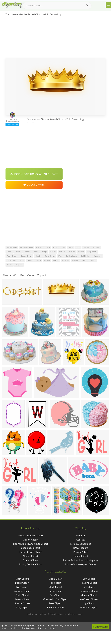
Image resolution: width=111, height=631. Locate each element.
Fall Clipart (55, 582)
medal (9, 264)
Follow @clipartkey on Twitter (80, 564)
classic (56, 260)
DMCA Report (80, 547)
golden (39, 247)
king (78, 247)
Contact (80, 539)
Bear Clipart (55, 603)
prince (38, 260)
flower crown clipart (30, 551)
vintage (75, 260)
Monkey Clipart (89, 595)
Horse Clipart (55, 590)
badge (44, 251)
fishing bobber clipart (30, 564)
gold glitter (85, 256)
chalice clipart (30, 539)
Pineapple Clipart (89, 590)
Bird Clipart (89, 586)
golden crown (71, 256)
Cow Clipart (89, 578)
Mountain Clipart (89, 607)
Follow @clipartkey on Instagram (80, 560)
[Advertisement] (55, 37)
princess (96, 247)
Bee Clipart (55, 595)
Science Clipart (22, 603)
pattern (62, 251)
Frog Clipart (22, 586)
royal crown (50, 256)
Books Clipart (22, 582)
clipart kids (11, 260)
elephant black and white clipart (30, 543)
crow (63, 247)
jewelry (71, 251)
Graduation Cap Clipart (55, 599)
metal (70, 247)
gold (22, 260)
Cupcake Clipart (22, 590)
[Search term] (57, 5)
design (47, 260)
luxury (53, 251)
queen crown (26, 256)
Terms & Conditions (80, 543)
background (12, 247)
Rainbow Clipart (55, 607)
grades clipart (30, 560)
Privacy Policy (80, 551)
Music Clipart (22, 599)
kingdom (97, 256)
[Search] (87, 6)
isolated (65, 260)
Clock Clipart (55, 586)
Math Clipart (22, 578)
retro (84, 260)
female (86, 247)
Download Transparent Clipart (34, 174)
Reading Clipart (89, 582)
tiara (48, 247)
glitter (29, 260)
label (9, 251)
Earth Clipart (22, 595)
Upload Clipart (80, 556)
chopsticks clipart (30, 547)
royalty (93, 260)
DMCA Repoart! (34, 184)
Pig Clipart (88, 603)
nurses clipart (30, 556)
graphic (27, 251)
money (80, 251)
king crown (91, 251)
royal (36, 251)
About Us (80, 535)
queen (17, 251)
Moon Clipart (55, 578)
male (60, 256)
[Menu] (108, 5)
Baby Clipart (22, 607)
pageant (19, 264)
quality (38, 256)
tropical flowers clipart (30, 535)
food (55, 247)
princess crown (26, 247)
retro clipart (12, 256)
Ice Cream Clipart (89, 599)
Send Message (12, 124)
